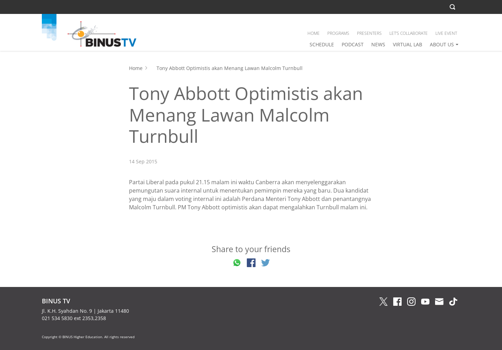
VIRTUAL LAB (407, 44)
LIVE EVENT (446, 33)
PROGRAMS (338, 33)
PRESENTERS (369, 33)
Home (136, 68)
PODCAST (353, 44)
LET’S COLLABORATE (408, 33)
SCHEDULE (322, 44)
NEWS (378, 44)
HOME (313, 33)
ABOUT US (442, 44)
